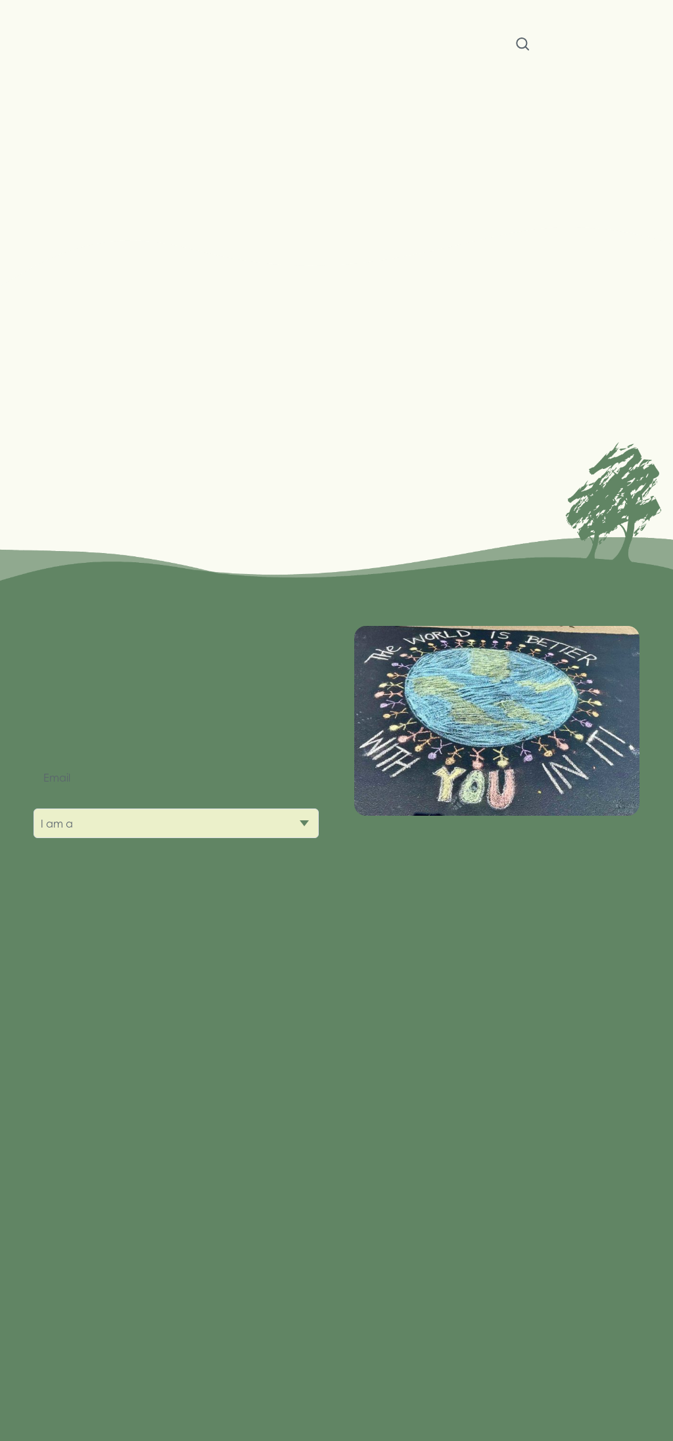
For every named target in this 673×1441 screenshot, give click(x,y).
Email (56, 777)
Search (522, 46)
